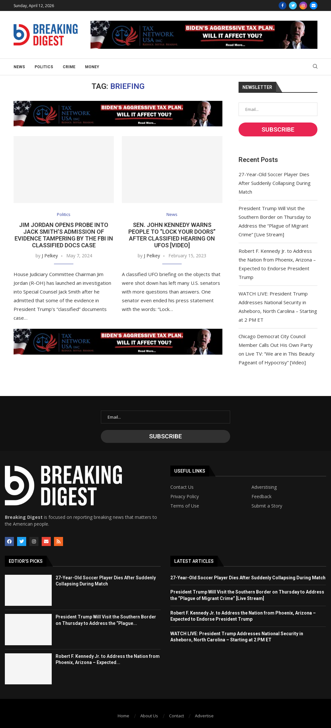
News (19, 67)
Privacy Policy (184, 496)
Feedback (261, 496)
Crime (69, 67)
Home (123, 716)
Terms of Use (184, 506)
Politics (44, 67)
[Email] (313, 5)
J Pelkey (50, 255)
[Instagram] (303, 5)
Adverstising (264, 487)
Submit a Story (266, 506)
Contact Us (182, 487)
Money (92, 67)
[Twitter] (293, 5)
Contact (176, 716)
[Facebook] (282, 5)
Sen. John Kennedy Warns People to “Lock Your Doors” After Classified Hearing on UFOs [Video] (172, 235)
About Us (149, 716)
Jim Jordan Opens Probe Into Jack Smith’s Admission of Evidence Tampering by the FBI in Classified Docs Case (64, 235)
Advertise (204, 716)
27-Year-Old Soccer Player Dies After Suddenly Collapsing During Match (275, 183)
